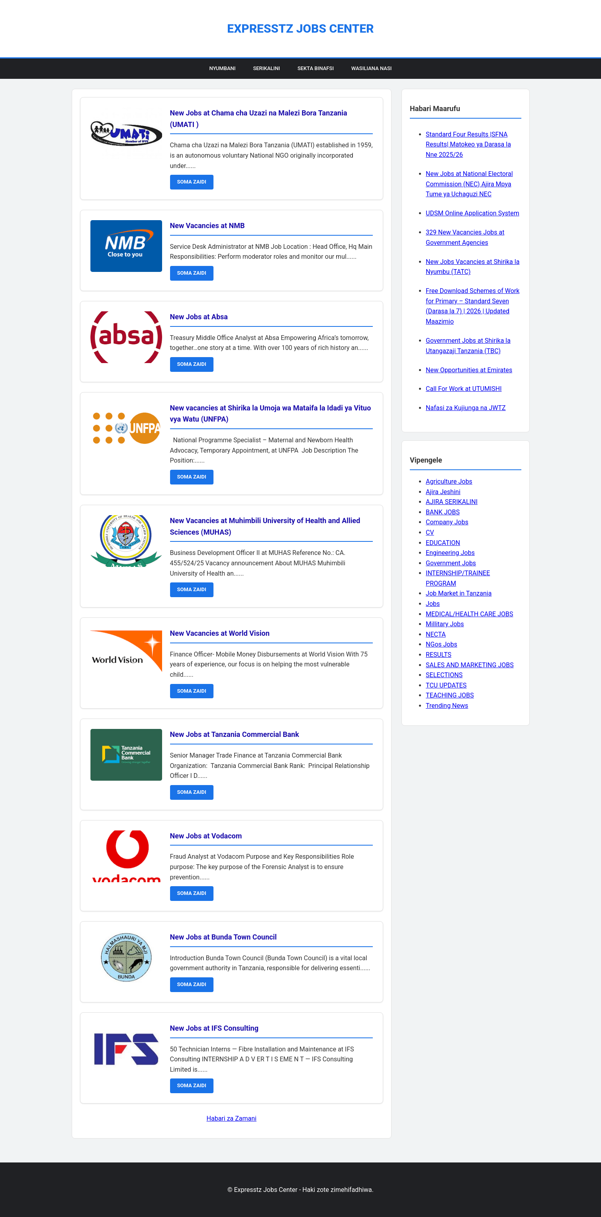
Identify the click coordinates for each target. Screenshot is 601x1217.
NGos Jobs (441, 644)
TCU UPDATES (446, 685)
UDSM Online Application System (472, 213)
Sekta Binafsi (316, 68)
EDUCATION (443, 543)
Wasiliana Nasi (371, 68)
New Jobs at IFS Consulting (214, 1028)
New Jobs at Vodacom (206, 836)
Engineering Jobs (450, 553)
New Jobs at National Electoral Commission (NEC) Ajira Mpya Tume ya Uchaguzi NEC (469, 184)
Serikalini (266, 68)
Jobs (433, 604)
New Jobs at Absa (199, 317)
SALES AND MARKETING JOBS (470, 665)
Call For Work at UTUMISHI (463, 389)
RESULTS (438, 654)
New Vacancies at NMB (207, 225)
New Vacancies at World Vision (220, 633)
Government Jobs (451, 563)
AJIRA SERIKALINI (452, 502)
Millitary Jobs (445, 624)
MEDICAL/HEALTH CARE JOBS (469, 614)
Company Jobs (447, 522)
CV (430, 532)
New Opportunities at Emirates (469, 370)
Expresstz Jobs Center (300, 28)
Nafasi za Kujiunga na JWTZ (466, 408)
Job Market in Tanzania (458, 593)
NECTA (436, 634)
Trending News (447, 705)
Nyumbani (222, 68)
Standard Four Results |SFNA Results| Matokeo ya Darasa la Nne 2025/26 (468, 144)
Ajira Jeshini (443, 492)
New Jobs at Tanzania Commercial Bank (234, 734)
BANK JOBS (443, 512)
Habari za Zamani (231, 1118)
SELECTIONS (444, 675)
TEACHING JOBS (450, 695)
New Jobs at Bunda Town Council (223, 937)
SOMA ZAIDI (191, 182)
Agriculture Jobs (449, 481)
